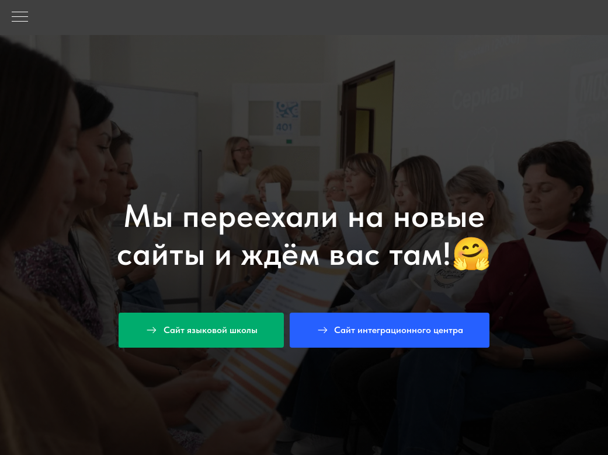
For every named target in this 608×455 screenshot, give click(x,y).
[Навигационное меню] (20, 17)
